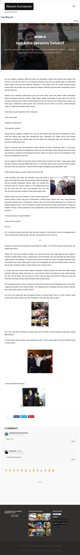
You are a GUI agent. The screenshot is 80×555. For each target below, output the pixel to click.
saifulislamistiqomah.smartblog (18, 433)
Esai (63, 520)
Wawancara (56, 526)
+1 (44, 36)
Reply (73, 441)
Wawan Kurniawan (19, 6)
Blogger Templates (39, 545)
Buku (54, 520)
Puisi (67, 520)
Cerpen (59, 520)
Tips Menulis (64, 523)
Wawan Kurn (13, 451)
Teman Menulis (57, 550)
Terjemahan (56, 523)
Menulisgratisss (58, 545)
